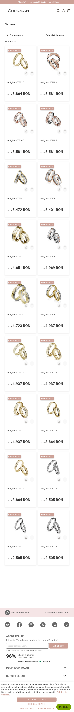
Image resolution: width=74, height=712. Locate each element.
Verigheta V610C (15, 140)
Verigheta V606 (48, 256)
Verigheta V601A (48, 488)
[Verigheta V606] (53, 236)
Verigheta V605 (15, 314)
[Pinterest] (43, 624)
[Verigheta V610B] (53, 120)
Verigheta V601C (15, 546)
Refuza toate (36, 704)
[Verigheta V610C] (20, 120)
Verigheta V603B (48, 372)
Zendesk (31, 657)
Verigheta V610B (48, 140)
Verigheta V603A (15, 372)
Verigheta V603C (15, 430)
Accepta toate (37, 699)
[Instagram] (31, 624)
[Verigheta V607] (20, 236)
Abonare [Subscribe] (58, 645)
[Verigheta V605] (20, 294)
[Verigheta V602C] (20, 62)
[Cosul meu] (67, 10)
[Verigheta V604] (53, 294)
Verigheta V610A (48, 82)
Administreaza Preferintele (36, 708)
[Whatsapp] (7, 612)
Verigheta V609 (15, 198)
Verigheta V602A (15, 488)
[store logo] (20, 10)
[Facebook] (19, 624)
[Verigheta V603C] (20, 410)
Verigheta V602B (48, 430)
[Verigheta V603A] (20, 352)
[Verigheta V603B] (53, 352)
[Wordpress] (54, 624)
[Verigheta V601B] (53, 526)
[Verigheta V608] (53, 178)
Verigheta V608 (48, 198)
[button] (62, 10)
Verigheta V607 (15, 256)
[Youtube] (7, 624)
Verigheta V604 (48, 314)
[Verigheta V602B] (53, 410)
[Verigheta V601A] (53, 468)
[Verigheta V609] (20, 178)
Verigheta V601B (48, 546)
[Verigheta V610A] (53, 62)
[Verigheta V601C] (20, 526)
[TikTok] (66, 624)
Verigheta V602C (15, 82)
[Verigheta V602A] (20, 468)
